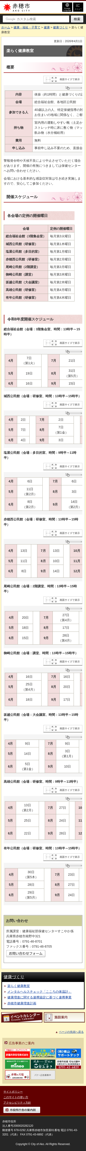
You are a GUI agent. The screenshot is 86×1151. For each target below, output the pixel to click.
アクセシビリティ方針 (17, 1102)
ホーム (5, 27)
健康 (47, 27)
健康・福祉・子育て (27, 27)
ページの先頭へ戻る (71, 1031)
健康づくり (60, 27)
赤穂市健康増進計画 (21, 1003)
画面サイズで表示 (70, 79)
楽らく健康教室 (18, 986)
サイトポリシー (13, 1091)
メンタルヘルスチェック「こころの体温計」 (39, 991)
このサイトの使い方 (15, 1097)
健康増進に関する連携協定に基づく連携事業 (39, 997)
